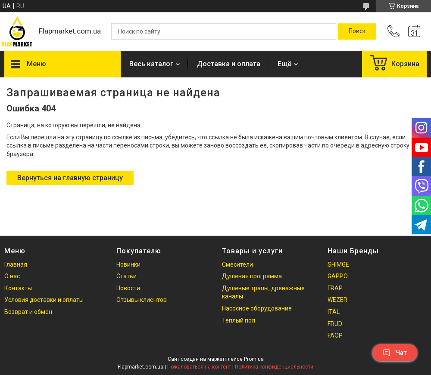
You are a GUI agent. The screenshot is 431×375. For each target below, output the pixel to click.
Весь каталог (151, 64)
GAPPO (338, 276)
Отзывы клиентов (141, 299)
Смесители (237, 264)
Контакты (18, 288)
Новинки (128, 264)
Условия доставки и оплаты (44, 299)
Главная (15, 264)
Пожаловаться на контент (199, 367)
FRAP (335, 288)
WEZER (337, 299)
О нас (12, 276)
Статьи (126, 276)
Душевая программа (252, 276)
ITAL (334, 311)
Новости (128, 288)
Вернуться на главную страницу (70, 178)
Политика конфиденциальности (274, 367)
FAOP (335, 335)
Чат (395, 353)
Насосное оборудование (257, 308)
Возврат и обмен (28, 311)
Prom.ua (254, 359)
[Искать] (357, 31)
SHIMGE (338, 264)
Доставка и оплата (228, 64)
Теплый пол (238, 320)
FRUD (335, 323)
